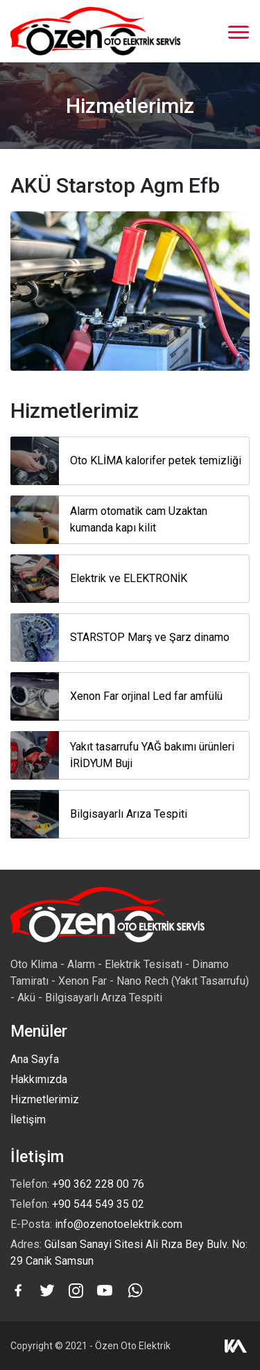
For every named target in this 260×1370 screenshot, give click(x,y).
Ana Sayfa (34, 1059)
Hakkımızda (38, 1079)
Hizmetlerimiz (44, 1099)
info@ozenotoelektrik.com (118, 1224)
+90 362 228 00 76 (98, 1184)
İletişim (28, 1119)
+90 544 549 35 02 (98, 1204)
